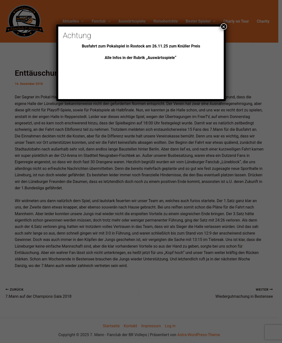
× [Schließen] (223, 26)
